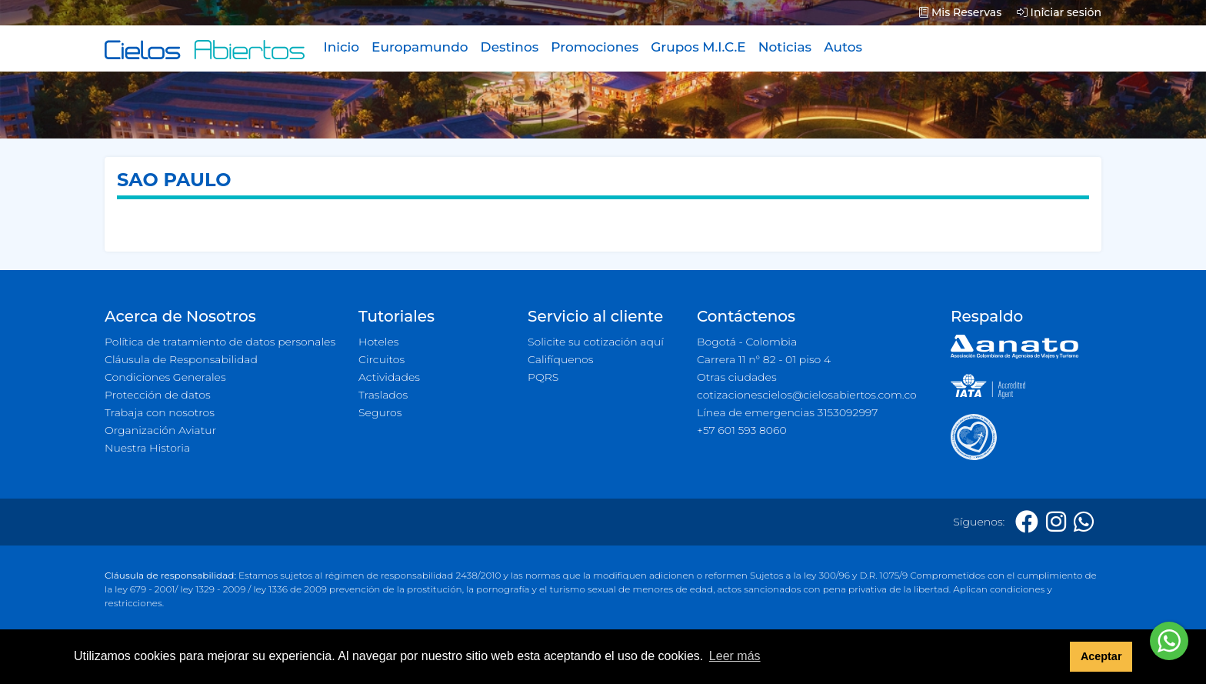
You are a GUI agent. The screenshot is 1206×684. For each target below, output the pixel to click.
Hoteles (378, 342)
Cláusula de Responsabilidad (181, 359)
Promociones (594, 47)
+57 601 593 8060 (742, 430)
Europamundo (419, 47)
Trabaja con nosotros (160, 412)
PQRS (543, 377)
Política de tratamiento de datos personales (220, 342)
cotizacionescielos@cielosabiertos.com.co (807, 395)
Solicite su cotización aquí (596, 342)
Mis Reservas (960, 12)
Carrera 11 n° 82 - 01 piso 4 (764, 359)
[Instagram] (1056, 522)
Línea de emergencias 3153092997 (787, 412)
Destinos (510, 47)
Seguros (380, 412)
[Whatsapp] (1084, 522)
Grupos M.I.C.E (698, 47)
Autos (843, 47)
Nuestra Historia (147, 448)
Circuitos (381, 359)
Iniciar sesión (1059, 12)
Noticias (784, 47)
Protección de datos (158, 395)
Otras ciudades (737, 377)
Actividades (389, 377)
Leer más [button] (735, 655)
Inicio (341, 47)
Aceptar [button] (1101, 656)
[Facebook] (1026, 522)
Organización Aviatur (160, 430)
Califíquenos (560, 359)
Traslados (383, 395)
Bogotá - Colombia (747, 342)
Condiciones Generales (165, 377)
